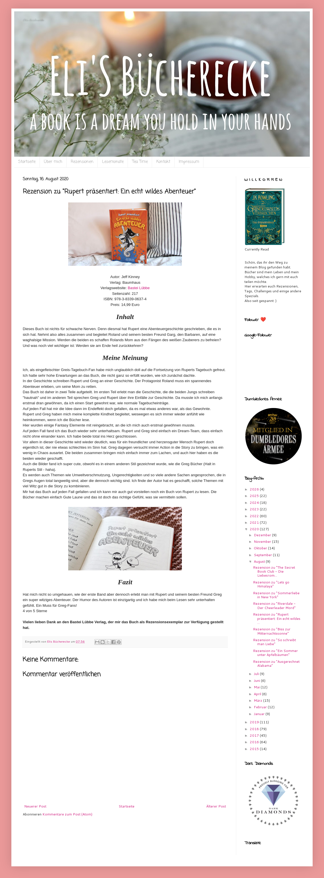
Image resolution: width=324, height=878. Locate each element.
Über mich (53, 162)
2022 (255, 515)
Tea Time (140, 162)
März (258, 700)
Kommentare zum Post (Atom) (67, 814)
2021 (255, 522)
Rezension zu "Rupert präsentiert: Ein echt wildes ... (276, 618)
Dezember (263, 535)
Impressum (189, 162)
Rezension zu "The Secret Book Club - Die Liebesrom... (274, 571)
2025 (255, 495)
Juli (257, 673)
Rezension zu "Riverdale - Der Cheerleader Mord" (274, 605)
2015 (255, 748)
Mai (257, 687)
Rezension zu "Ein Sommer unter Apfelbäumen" (275, 652)
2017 (255, 735)
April (258, 693)
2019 (255, 722)
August (260, 561)
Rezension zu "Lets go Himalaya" (271, 584)
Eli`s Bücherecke (33, 20)
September (263, 554)
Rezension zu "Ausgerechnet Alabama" (276, 663)
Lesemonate (113, 162)
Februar (261, 707)
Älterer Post (216, 806)
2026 (255, 489)
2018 (255, 728)
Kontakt (163, 162)
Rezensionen (82, 162)
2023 (255, 509)
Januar (259, 713)
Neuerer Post (35, 806)
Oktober (261, 548)
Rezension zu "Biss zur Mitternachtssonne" (271, 631)
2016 (255, 742)
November (263, 541)
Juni (257, 680)
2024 (255, 502)
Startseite (27, 162)
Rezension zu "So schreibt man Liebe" (274, 641)
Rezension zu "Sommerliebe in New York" (276, 595)
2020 (255, 529)
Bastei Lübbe (139, 288)
